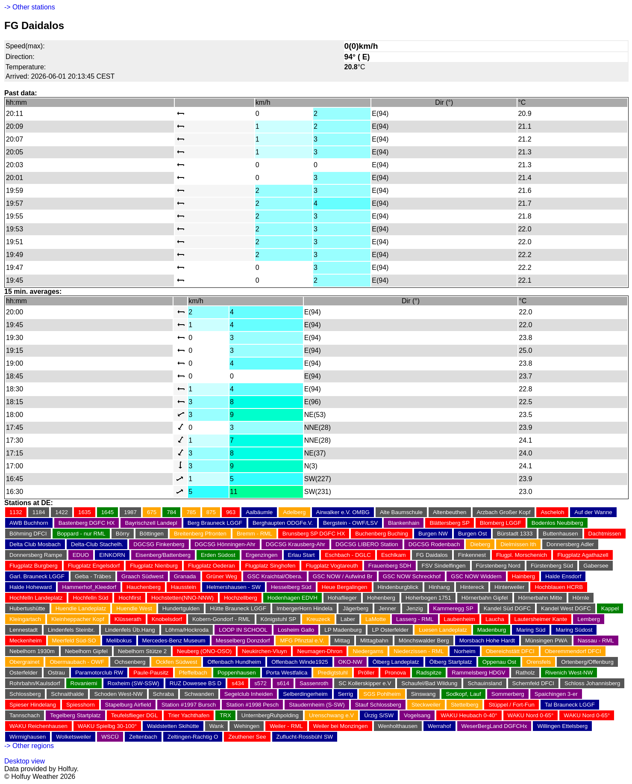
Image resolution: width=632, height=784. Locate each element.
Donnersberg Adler (570, 544)
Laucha (494, 619)
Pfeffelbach (193, 672)
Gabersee (595, 565)
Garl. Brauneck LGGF (37, 576)
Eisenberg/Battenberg (163, 555)
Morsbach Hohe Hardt (487, 640)
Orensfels (538, 662)
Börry (122, 533)
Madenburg (491, 630)
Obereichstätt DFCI (510, 651)
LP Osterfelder (390, 630)
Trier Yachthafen (188, 715)
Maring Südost (574, 630)
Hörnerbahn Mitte (540, 598)
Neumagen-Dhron (319, 651)
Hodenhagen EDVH (292, 598)
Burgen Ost (472, 533)
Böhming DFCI (28, 533)
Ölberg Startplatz (450, 662)
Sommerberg (507, 694)
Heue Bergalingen (344, 587)
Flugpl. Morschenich (521, 555)
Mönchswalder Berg (424, 640)
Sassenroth (314, 683)
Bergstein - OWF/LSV (350, 523)
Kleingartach (25, 619)
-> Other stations (29, 7)
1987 (130, 512)
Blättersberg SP (449, 523)
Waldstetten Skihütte (173, 726)
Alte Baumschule (401, 512)
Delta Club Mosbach (35, 544)
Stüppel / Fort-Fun (511, 704)
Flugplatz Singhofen (270, 565)
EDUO (81, 555)
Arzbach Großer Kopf (504, 512)
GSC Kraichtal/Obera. (275, 576)
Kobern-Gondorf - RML (221, 619)
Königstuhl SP (279, 619)
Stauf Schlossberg (378, 704)
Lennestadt (23, 630)
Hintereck (472, 587)
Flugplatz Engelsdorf (94, 565)
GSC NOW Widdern (476, 576)
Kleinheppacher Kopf (77, 619)
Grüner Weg (221, 576)
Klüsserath (128, 619)
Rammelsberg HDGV (478, 672)
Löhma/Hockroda (187, 630)
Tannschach (24, 715)
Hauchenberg (143, 587)
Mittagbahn (374, 640)
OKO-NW (350, 662)
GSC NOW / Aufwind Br (343, 576)
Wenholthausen (397, 726)
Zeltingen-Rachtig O (193, 737)
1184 (38, 512)
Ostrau (56, 672)
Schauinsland (484, 683)
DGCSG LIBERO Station (366, 544)
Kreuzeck (318, 619)
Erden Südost (218, 555)
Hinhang (439, 587)
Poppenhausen (237, 672)
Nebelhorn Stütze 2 (142, 651)
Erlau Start (301, 555)
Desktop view (24, 761)
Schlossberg (25, 694)
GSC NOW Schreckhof (412, 576)
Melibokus (119, 640)
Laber (348, 619)
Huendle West (134, 608)
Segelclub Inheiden (248, 694)
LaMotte (375, 619)
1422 (61, 512)
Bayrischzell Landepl (151, 523)
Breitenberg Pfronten (200, 533)
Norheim (464, 651)
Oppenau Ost (499, 662)
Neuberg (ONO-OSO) (204, 651)
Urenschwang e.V (331, 715)
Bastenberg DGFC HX (87, 523)
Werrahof (439, 726)
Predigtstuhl (332, 672)
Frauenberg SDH (390, 565)
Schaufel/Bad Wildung (429, 683)
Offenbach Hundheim (234, 662)
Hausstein (183, 587)
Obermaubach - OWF (77, 662)
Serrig (345, 694)
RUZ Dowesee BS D (195, 683)
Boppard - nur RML (81, 533)
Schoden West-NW (118, 694)
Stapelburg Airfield (128, 704)
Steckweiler (426, 704)
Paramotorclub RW (99, 672)
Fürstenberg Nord (498, 565)
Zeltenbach (143, 737)
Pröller (366, 672)
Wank (216, 726)
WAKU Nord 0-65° (531, 715)
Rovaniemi (84, 683)
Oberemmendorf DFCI (573, 651)
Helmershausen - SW (233, 587)
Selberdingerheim (305, 694)
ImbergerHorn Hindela (304, 608)
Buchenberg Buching (381, 533)
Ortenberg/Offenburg (587, 662)
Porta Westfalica (287, 672)
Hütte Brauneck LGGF (238, 608)
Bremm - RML (254, 533)
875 (211, 512)
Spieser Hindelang (32, 704)
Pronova (395, 672)
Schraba (163, 694)
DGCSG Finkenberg (158, 544)
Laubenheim (459, 619)
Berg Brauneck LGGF (215, 523)
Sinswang (423, 694)
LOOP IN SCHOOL (243, 630)
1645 (107, 512)
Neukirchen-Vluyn (264, 651)
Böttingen (152, 533)
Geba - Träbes (93, 576)
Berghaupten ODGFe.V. (283, 523)
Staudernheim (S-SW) (316, 704)
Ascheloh (552, 512)
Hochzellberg (240, 598)
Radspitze (428, 672)
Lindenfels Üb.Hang (130, 630)
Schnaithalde (67, 694)
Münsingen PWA (546, 640)
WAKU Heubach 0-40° (469, 715)
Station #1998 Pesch (252, 704)
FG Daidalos (432, 555)
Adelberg (294, 512)
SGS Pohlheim (381, 694)
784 (171, 512)
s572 (260, 683)
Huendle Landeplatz (81, 608)
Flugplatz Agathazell (582, 555)
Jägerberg (355, 608)
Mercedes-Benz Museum (174, 640)
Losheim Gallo (296, 630)
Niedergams (368, 651)
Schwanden (199, 694)
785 (191, 512)
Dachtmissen (604, 533)
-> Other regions (29, 745)
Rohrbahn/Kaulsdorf (34, 683)
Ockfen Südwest (176, 662)
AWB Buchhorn (28, 523)
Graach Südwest (142, 576)
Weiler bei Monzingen (340, 726)
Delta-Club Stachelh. (97, 544)
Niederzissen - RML (419, 651)
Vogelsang (417, 715)
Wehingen (246, 726)
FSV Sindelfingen (444, 565)
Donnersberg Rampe (35, 555)
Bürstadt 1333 (514, 533)
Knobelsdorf (167, 619)
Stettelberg (464, 704)
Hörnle (581, 598)
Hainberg (523, 576)
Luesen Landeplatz (443, 630)
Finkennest (472, 555)
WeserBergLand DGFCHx (494, 726)
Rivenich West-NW (569, 672)
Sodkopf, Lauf (463, 694)
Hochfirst (129, 598)
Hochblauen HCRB (559, 587)
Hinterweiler (509, 587)
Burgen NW (433, 533)
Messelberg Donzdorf (243, 640)
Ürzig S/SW (379, 715)
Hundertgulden (181, 608)
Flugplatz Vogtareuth (332, 565)
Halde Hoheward (30, 587)
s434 (238, 683)
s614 (283, 683)
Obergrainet (24, 662)
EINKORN (112, 555)
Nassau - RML (596, 640)
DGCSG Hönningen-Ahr (225, 544)
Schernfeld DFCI (533, 683)
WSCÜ (110, 737)
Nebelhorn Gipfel (86, 651)
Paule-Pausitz (150, 672)
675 (151, 512)
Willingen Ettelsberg (562, 726)
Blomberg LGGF (500, 523)
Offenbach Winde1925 (299, 662)
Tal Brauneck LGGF (570, 704)
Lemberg (588, 619)
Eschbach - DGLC (348, 555)
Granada (185, 576)
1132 (15, 512)
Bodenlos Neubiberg (557, 523)
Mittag (342, 640)
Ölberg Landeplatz (396, 662)
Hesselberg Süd (291, 587)
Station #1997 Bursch (189, 704)
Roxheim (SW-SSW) (133, 683)
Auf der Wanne (593, 512)
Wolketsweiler (73, 737)
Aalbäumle (259, 512)
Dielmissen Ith (518, 544)
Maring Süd (530, 630)
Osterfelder (23, 672)
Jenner (387, 608)
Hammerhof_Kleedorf (89, 587)
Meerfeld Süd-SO (74, 640)
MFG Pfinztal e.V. (302, 640)
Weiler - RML (286, 726)
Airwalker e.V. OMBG (343, 512)
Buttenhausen (560, 533)
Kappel (610, 608)
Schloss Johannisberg (592, 683)
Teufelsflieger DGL (134, 715)
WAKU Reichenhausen (38, 726)
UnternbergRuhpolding (270, 715)
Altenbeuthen (450, 512)
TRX (225, 715)
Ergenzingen (262, 555)
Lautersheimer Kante (540, 619)
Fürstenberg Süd (552, 565)
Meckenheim (25, 640)
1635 (84, 512)
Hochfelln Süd (90, 598)
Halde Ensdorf (563, 576)
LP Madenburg (343, 630)
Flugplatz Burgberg (33, 565)
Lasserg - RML (414, 619)
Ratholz (525, 672)
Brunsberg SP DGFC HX (313, 533)
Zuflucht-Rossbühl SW (304, 737)
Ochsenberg (130, 662)
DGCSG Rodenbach (434, 544)
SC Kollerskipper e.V (364, 683)
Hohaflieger (342, 598)
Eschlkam (393, 555)
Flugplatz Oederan (211, 565)
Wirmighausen (27, 737)
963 (230, 512)
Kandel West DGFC (566, 608)
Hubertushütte (27, 608)
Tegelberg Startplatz (75, 715)
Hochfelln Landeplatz (35, 598)
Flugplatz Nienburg (154, 565)
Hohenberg (381, 598)
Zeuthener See (247, 737)
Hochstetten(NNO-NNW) (182, 598)
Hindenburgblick (398, 587)
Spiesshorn (80, 704)
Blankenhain (403, 523)
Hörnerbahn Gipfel (485, 598)
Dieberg (480, 544)
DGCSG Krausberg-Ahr (295, 544)
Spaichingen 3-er (556, 694)
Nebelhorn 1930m (32, 651)
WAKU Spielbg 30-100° (107, 726)
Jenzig (414, 608)
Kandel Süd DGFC (507, 608)
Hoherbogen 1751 (428, 598)
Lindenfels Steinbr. (71, 630)
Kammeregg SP (453, 608)
